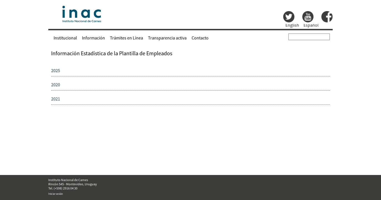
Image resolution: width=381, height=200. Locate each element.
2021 (55, 99)
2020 (55, 85)
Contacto (200, 38)
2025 (55, 70)
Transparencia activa (167, 38)
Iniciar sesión (55, 194)
